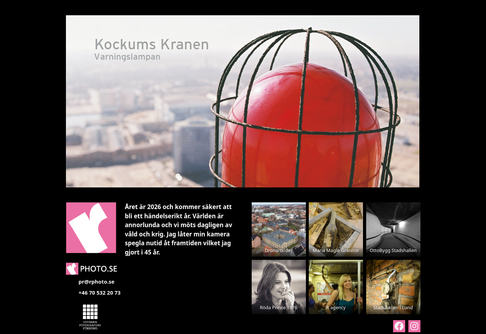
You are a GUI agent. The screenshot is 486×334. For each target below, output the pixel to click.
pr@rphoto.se (97, 281)
